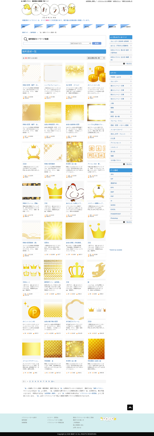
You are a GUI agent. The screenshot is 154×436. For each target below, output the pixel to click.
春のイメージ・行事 (117, 86)
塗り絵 (113, 151)
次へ (52, 381)
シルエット (114, 147)
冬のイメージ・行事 (117, 99)
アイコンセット (116, 143)
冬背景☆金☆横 (71, 361)
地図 (112, 156)
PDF (112, 196)
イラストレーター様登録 (104, 1)
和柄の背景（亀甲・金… (31, 124)
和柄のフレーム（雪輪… (31, 203)
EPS (112, 187)
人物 (112, 103)
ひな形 (113, 138)
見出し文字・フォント (118, 134)
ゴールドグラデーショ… (31, 361)
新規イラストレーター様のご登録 (83, 417)
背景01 (46, 243)
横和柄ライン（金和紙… (52, 282)
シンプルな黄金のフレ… (96, 124)
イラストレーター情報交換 (55, 422)
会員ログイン (117, 1)
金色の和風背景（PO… (52, 124)
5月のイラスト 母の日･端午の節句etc (120, 51)
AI (111, 201)
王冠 (45, 203)
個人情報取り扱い (78, 425)
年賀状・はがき (116, 77)
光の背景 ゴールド (72, 85)
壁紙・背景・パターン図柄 (119, 125)
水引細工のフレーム (72, 321)
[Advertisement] (106, 7)
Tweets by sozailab (116, 250)
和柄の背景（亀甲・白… (31, 85)
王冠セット (26, 282)
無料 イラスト (98, 388)
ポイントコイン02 (29, 321)
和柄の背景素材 (49, 164)
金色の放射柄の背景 (72, 124)
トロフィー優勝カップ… (96, 203)
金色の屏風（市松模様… (74, 243)
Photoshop (114, 218)
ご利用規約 (76, 422)
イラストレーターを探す (29, 417)
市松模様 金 (48, 361)
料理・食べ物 (115, 116)
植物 (112, 108)
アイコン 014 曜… (94, 164)
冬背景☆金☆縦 (71, 164)
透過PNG (114, 183)
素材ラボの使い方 (127, 1)
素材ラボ (25, 32)
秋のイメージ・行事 (117, 94)
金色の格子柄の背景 (51, 321)
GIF (112, 179)
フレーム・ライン (117, 121)
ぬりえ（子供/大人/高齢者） (120, 45)
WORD (113, 205)
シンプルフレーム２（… (52, 85)
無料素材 (33, 32)
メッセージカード (117, 129)
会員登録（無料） (91, 1)
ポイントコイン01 (94, 85)
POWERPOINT (116, 214)
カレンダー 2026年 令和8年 (120, 41)
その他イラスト (116, 160)
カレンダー (114, 81)
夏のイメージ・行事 (117, 90)
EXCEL (113, 209)
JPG (112, 174)
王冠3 (24, 164)
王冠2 (89, 321)
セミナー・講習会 (52, 417)
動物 (112, 112)
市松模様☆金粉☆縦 (94, 361)
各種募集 (24, 422)
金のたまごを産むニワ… (74, 203)
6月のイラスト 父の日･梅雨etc (120, 58)
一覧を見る (128, 63)
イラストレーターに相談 (54, 420)
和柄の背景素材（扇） (30, 243)
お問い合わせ (77, 427)
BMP (112, 192)
